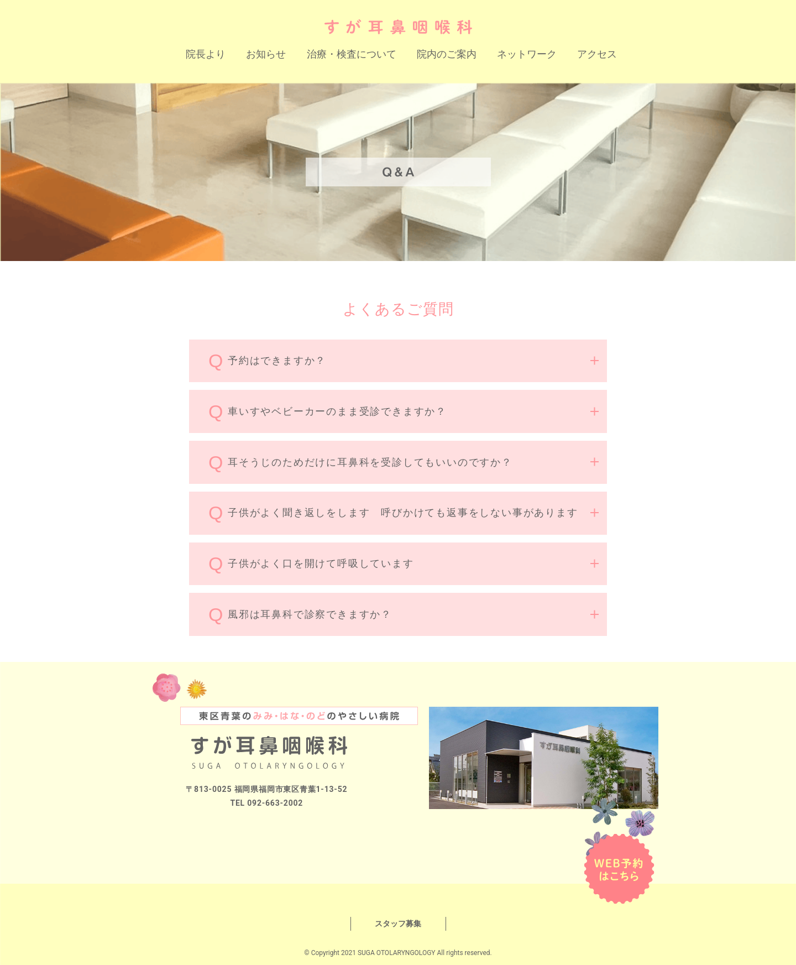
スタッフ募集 (398, 923)
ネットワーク (527, 54)
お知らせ (266, 54)
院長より (206, 54)
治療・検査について (351, 54)
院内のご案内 (446, 54)
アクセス (597, 54)
